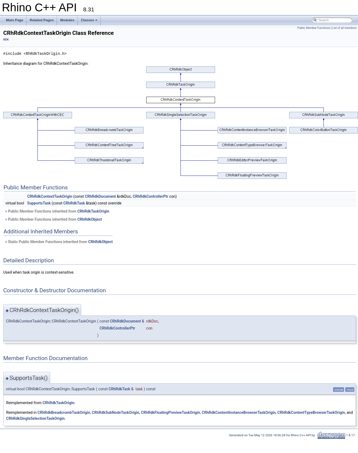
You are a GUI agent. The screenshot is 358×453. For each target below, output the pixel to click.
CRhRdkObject (89, 219)
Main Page (14, 20)
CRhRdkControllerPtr (150, 196)
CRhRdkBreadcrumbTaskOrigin (63, 412)
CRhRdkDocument (100, 196)
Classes (89, 20)
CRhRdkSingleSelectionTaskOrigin (35, 418)
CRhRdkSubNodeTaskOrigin (115, 412)
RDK (6, 39)
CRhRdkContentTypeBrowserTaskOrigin (311, 412)
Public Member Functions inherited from (57, 211)
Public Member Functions (313, 28)
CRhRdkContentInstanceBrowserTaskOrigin (239, 412)
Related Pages (42, 20)
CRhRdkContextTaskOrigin (49, 196)
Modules (67, 20)
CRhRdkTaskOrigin (93, 211)
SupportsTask (39, 203)
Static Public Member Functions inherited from (59, 242)
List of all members (344, 28)
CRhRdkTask (74, 203)
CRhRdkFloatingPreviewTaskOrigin (170, 412)
